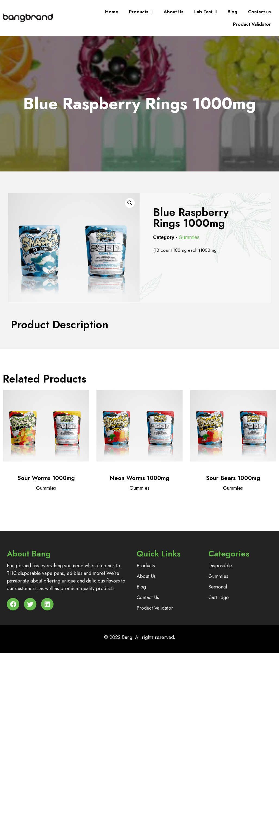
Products (141, 12)
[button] (130, 203)
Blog (232, 11)
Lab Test (205, 12)
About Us (173, 11)
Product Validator (252, 24)
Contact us (259, 11)
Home (111, 11)
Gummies (189, 237)
